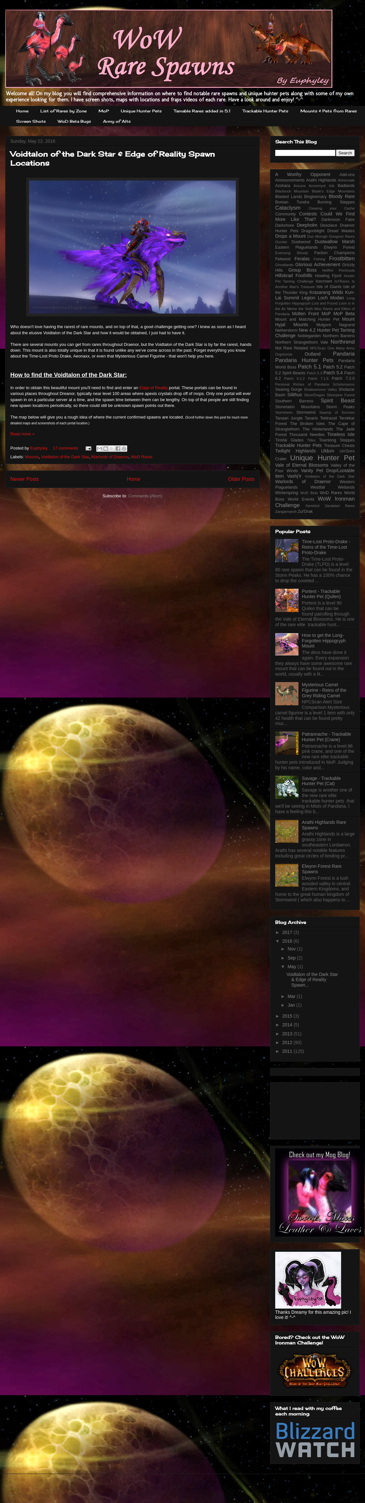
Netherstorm (286, 330)
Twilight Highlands (295, 450)
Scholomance (344, 384)
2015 (288, 1016)
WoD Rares (141, 456)
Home (22, 111)
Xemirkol (312, 506)
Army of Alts (117, 121)
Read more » (22, 433)
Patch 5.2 (332, 366)
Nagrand (347, 325)
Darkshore (284, 225)
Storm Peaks (340, 407)
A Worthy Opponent (302, 174)
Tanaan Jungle (289, 418)
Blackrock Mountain (292, 191)
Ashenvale (346, 180)
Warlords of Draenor (110, 456)
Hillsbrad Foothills (293, 275)
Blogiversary (315, 196)
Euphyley (39, 448)
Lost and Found (325, 303)
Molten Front (305, 313)
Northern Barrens (339, 336)
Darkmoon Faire (338, 219)
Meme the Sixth (300, 309)
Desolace (328, 225)
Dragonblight (312, 231)
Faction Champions (334, 253)
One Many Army (341, 348)
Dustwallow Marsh (335, 241)
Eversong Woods (291, 253)
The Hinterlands (318, 429)
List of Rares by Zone (63, 111)
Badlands (346, 185)
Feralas (302, 258)
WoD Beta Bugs (74, 121)
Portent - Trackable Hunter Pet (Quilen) (321, 594)
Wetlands (346, 487)
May (292, 966)
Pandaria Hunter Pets (304, 360)
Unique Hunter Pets (141, 111)
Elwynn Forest (339, 247)
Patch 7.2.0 (343, 378)
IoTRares (342, 281)
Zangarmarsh (286, 511)
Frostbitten (342, 258)
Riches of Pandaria (311, 384)
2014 (288, 1024)
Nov (292, 948)
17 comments (65, 448)
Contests (308, 213)
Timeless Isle (341, 434)
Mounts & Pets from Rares (328, 111)
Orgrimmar (283, 354)
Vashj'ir (294, 476)
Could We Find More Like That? (315, 216)
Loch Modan (331, 297)
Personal (282, 384)
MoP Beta (344, 313)
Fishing (319, 259)
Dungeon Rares (342, 236)
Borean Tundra (292, 202)
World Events (301, 499)
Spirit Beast (338, 401)
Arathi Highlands (321, 180)
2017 (288, 932)
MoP (104, 111)
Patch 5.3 (314, 373)
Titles (311, 440)
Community (285, 214)
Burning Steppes (336, 202)
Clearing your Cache (331, 208)
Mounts (32, 456)
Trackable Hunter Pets (265, 111)
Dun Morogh (317, 236)
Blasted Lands (288, 196)
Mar (292, 996)
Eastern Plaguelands (296, 247)
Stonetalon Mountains (297, 407)
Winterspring (286, 493)
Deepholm (307, 225)
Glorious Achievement (317, 264)
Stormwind (306, 412)
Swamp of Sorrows (337, 412)
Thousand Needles (307, 434)
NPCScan (318, 348)
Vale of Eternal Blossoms (301, 465)
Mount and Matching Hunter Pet (307, 319)
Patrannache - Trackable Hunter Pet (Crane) (326, 736)
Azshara (282, 185)
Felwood (283, 259)
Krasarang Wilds (326, 292)
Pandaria (344, 354)
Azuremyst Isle (322, 186)
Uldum (327, 450)
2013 (288, 1033)
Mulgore (323, 325)
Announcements (290, 180)
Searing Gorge (288, 389)
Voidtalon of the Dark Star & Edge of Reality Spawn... (312, 980)
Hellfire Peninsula (338, 270)
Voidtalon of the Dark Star (65, 456)
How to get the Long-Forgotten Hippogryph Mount (324, 641)
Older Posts (241, 479)
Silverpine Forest (341, 395)
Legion (308, 297)
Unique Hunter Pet (322, 458)
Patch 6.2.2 (294, 378)
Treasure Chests (339, 445)
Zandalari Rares (340, 506)
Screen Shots (31, 121)
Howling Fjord (328, 276)
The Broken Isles (307, 423)
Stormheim (284, 412)
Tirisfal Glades (289, 440)
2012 (288, 1042)
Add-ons (347, 174)
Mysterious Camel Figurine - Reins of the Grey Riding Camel (324, 690)
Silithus (294, 394)
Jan (291, 1005)
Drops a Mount (290, 236)
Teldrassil (328, 418)
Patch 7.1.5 (318, 378)
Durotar (281, 242)
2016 (288, 941)
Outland (312, 354)
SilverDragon (314, 395)
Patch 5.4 (333, 372)
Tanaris (311, 418)
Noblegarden (309, 336)
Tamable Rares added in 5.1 (202, 111)
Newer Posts (24, 479)
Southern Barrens (294, 401)
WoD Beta (309, 493)
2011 (288, 1051)
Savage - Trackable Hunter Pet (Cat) (321, 781)
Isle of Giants (329, 287)
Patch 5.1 (309, 367)
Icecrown (324, 281)
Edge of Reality (153, 387)
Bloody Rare (342, 196)
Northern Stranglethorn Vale (301, 342)
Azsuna (299, 186)
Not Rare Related (291, 348)
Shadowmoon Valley (320, 389)
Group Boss (302, 270)
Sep (292, 957)
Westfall (317, 487)
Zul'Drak (305, 511)
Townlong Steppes (337, 440)
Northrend (342, 342)
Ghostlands (284, 265)
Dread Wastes (341, 231)
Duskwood (300, 242)
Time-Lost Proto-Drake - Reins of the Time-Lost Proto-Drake (326, 547)
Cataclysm (287, 208)
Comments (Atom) (145, 495)
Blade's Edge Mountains (333, 191)
